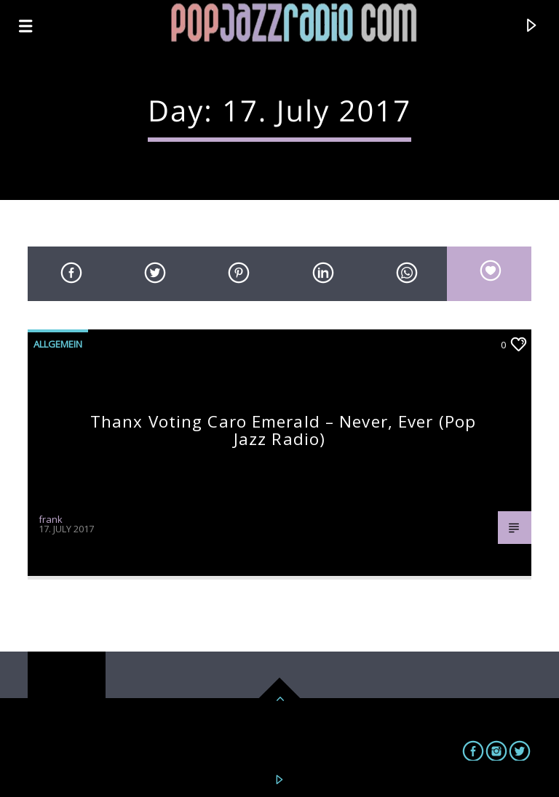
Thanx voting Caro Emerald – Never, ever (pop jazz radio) (283, 430)
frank (51, 519)
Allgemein (57, 344)
